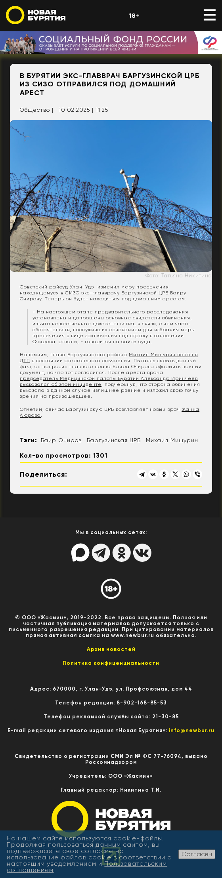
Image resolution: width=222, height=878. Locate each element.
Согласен (197, 854)
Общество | (36, 110)
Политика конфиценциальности (111, 663)
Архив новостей (111, 649)
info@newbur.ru (191, 730)
